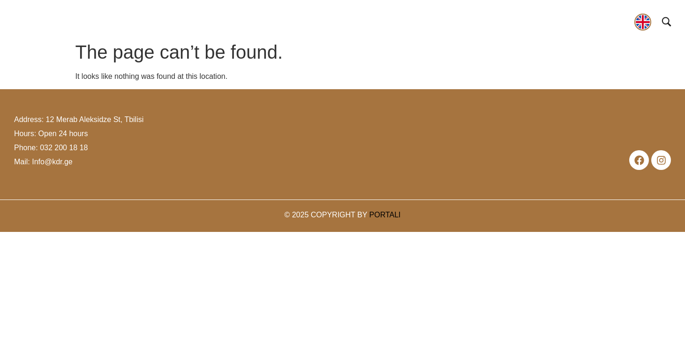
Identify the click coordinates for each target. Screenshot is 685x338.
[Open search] (666, 22)
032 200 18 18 (64, 148)
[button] (115, 23)
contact (614, 20)
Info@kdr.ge (52, 162)
